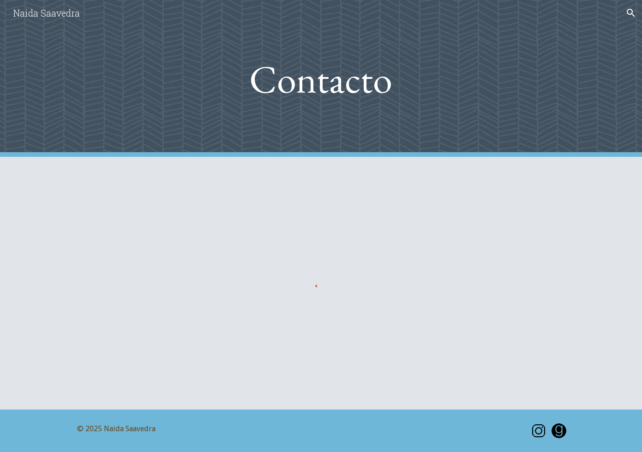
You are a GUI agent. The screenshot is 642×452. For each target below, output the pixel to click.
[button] (631, 13)
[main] (321, 78)
